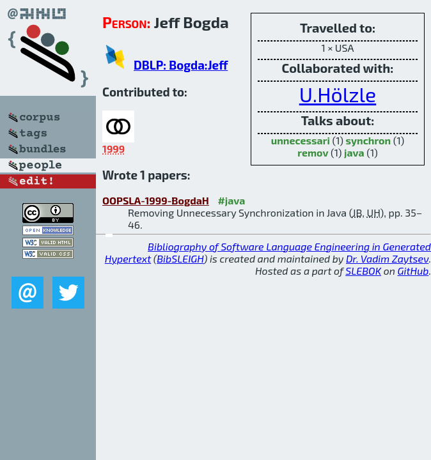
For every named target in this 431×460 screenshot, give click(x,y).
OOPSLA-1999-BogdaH (155, 200)
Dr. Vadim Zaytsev (387, 258)
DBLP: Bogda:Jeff (181, 64)
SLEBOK (363, 270)
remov (312, 152)
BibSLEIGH (180, 258)
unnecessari (300, 140)
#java (231, 200)
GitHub (413, 270)
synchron (368, 140)
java (354, 152)
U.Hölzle (337, 94)
